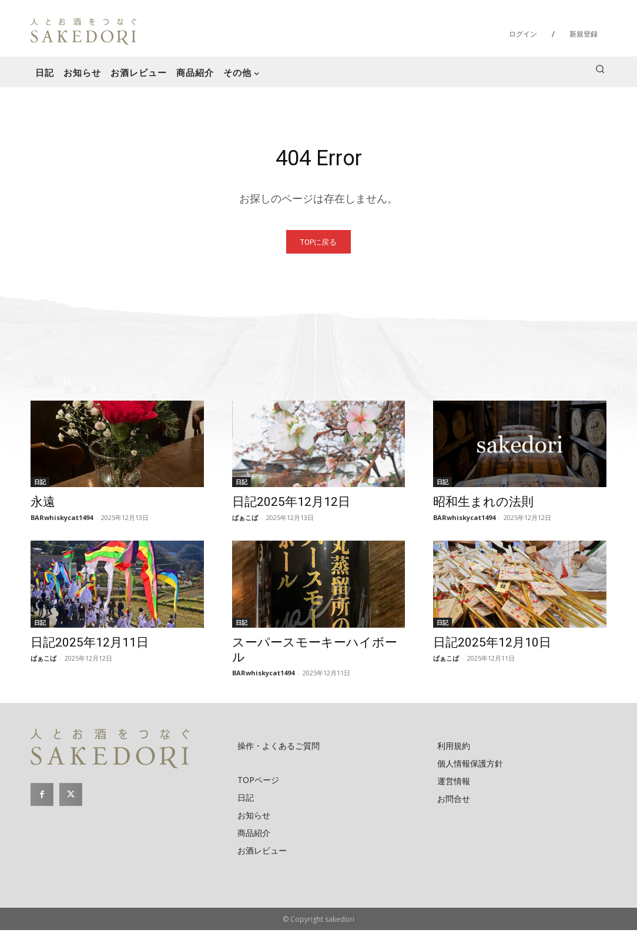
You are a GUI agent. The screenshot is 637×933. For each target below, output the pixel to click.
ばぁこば (245, 520)
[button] (600, 68)
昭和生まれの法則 (483, 505)
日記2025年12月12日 (291, 505)
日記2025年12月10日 (492, 645)
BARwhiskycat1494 (62, 520)
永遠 (43, 505)
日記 (40, 485)
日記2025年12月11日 (90, 645)
